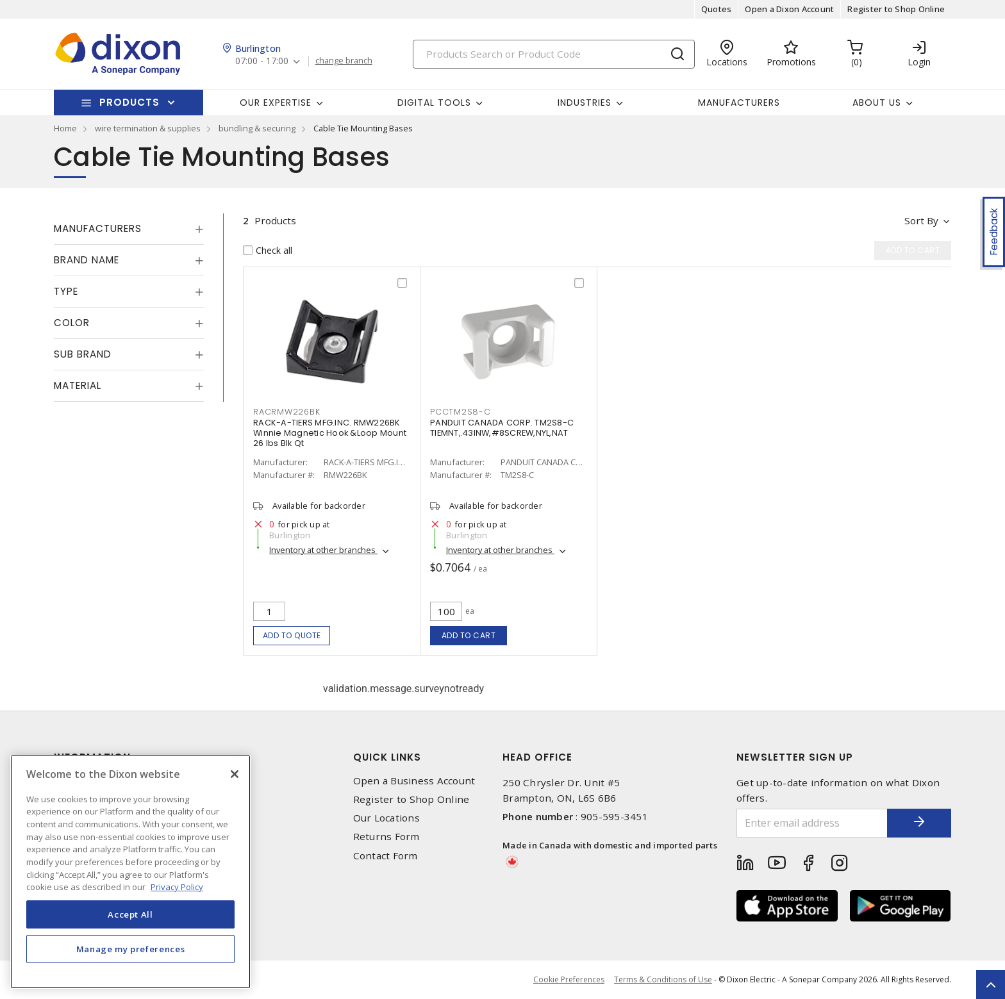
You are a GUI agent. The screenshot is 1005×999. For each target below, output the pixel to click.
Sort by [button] (921, 220)
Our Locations (386, 818)
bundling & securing (257, 128)
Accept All (130, 914)
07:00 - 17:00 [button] (261, 61)
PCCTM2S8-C (460, 411)
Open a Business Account (414, 781)
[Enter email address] (812, 823)
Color (72, 322)
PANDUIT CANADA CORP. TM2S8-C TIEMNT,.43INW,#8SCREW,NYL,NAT (502, 427)
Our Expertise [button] (275, 102)
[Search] (554, 54)
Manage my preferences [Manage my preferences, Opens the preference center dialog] (130, 949)
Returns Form (386, 836)
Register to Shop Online (896, 9)
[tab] (129, 228)
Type (66, 291)
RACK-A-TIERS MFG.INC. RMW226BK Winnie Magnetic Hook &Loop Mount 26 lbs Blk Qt (329, 433)
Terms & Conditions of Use (663, 979)
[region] (130, 872)
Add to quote (292, 635)
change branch (343, 61)
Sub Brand (83, 354)
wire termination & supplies (148, 128)
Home (65, 128)
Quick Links (387, 757)
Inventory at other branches (323, 550)
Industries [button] (584, 102)
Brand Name (86, 260)
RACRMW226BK (286, 411)
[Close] (234, 774)
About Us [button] (876, 102)
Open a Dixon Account (789, 9)
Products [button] (129, 102)
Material (77, 385)
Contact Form (385, 856)
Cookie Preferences (568, 980)
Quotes (716, 9)
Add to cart (469, 635)
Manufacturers (739, 102)
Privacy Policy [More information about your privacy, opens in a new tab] (177, 887)
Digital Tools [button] (434, 102)
